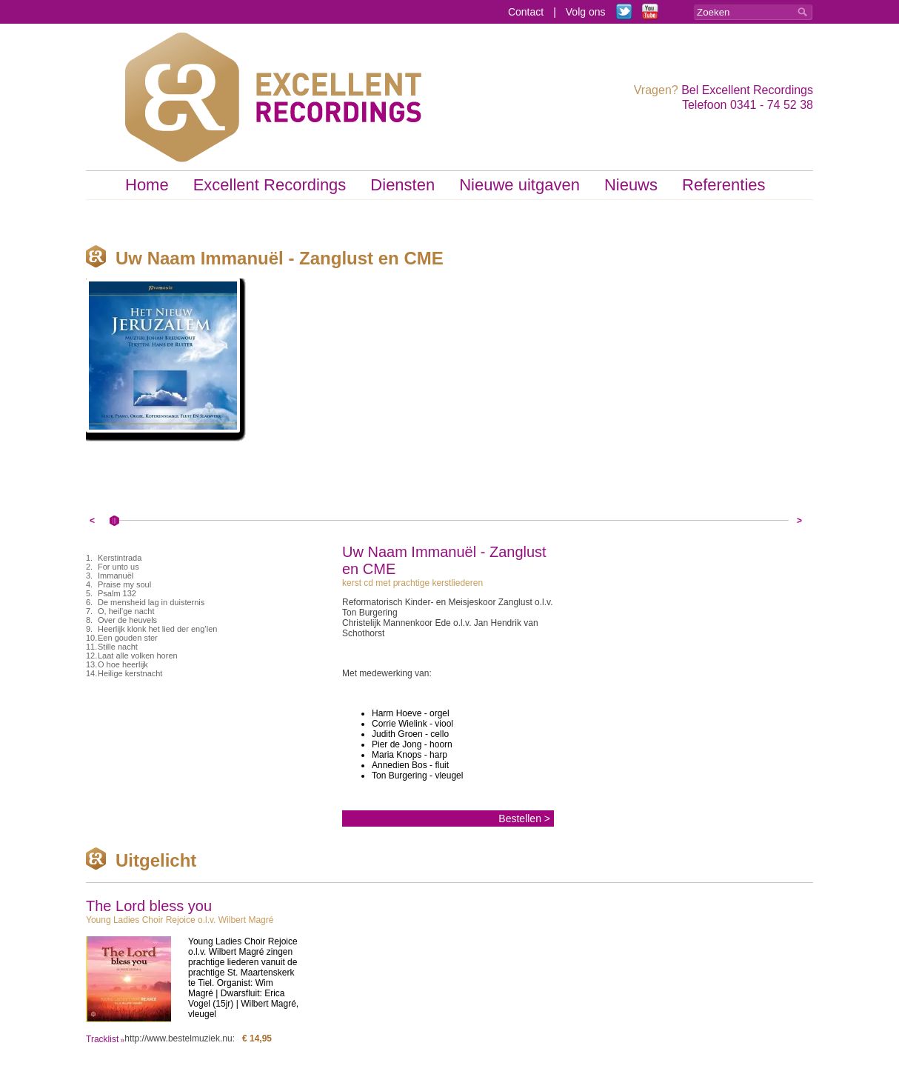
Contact (526, 12)
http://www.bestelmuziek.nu (178, 1038)
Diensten (402, 185)
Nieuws (631, 185)
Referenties (724, 185)
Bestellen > (524, 818)
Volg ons (586, 12)
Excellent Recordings (270, 185)
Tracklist (102, 1039)
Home (147, 185)
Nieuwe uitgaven (519, 185)
